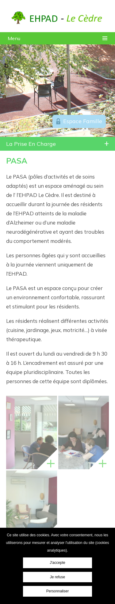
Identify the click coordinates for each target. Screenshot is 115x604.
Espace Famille (82, 121)
